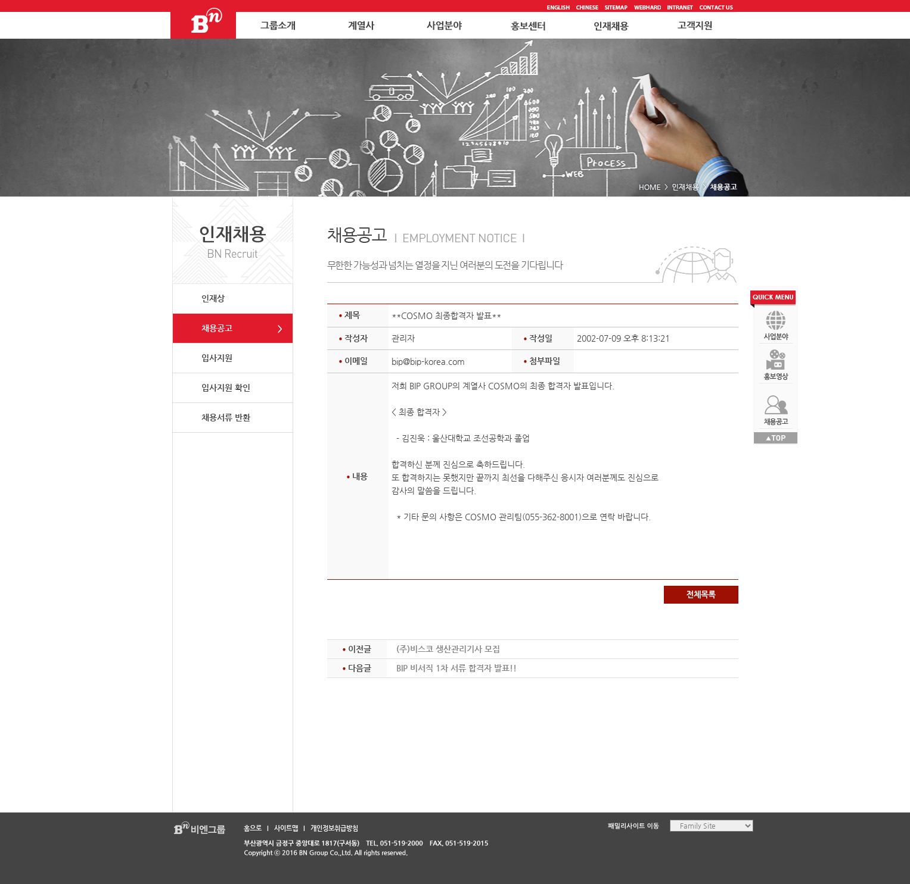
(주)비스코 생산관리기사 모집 (448, 649)
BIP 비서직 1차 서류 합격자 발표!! (456, 668)
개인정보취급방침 (334, 828)
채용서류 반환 (225, 417)
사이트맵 (286, 828)
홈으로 (253, 828)
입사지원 (216, 358)
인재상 (213, 298)
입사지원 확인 (225, 387)
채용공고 (216, 328)
